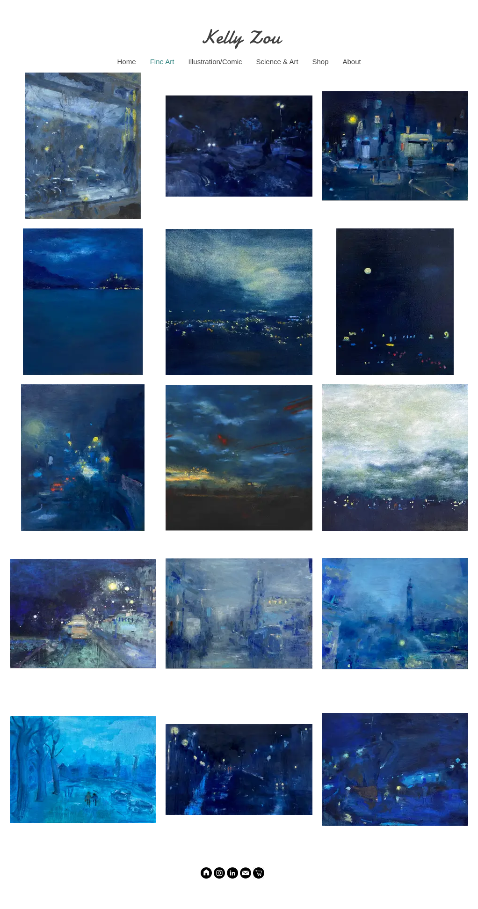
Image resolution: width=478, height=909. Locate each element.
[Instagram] (219, 873)
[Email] (245, 873)
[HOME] (206, 873)
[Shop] (258, 873)
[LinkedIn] (232, 873)
